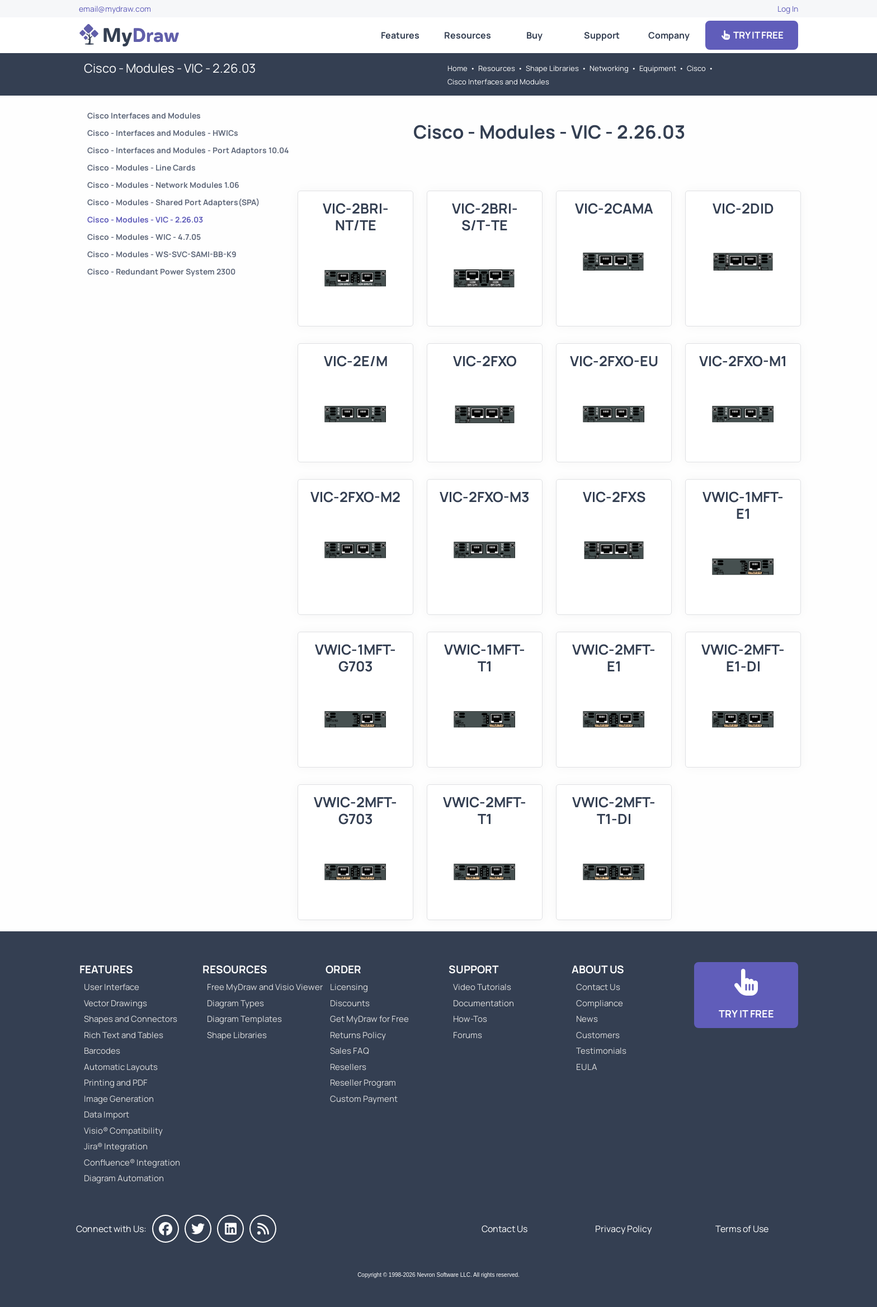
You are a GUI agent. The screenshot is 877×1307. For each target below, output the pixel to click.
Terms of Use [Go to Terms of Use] (741, 1229)
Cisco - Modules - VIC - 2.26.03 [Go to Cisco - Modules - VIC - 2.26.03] (145, 219)
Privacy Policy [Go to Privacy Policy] (623, 1229)
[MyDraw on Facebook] (165, 1229)
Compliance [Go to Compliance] (599, 1003)
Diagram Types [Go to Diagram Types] (235, 1003)
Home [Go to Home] (457, 68)
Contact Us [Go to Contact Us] (598, 987)
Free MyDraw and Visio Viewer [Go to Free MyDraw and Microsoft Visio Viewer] (260, 987)
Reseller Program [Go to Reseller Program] (363, 1082)
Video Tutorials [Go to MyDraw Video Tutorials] (482, 987)
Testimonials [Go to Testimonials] (601, 1051)
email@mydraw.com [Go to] (115, 8)
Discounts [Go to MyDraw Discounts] (350, 1003)
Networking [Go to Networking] (609, 68)
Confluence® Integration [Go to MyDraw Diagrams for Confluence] (132, 1162)
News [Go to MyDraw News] (587, 1019)
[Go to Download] (746, 995)
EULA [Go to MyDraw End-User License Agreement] (586, 1067)
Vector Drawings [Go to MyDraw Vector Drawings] (115, 1003)
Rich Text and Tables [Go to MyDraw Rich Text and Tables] (123, 1035)
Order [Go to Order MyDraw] (343, 969)
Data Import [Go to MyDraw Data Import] (106, 1114)
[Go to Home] (129, 35)
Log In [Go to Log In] (787, 8)
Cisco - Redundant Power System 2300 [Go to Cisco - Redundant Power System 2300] (161, 271)
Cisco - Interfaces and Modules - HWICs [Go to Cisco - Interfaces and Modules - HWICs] (162, 132)
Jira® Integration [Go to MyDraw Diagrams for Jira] (116, 1146)
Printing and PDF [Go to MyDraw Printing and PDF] (116, 1082)
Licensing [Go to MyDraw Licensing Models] (349, 987)
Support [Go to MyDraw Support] (602, 35)
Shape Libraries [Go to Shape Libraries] (552, 68)
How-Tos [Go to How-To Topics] (470, 1019)
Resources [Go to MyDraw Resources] (467, 35)
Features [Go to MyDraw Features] (400, 35)
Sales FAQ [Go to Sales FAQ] (349, 1051)
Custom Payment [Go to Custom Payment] (364, 1099)
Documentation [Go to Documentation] (483, 1003)
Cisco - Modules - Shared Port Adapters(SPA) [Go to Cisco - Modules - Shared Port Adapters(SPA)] (173, 202)
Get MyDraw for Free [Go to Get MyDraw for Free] (369, 1019)
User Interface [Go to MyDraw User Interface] (111, 987)
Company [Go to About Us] (669, 35)
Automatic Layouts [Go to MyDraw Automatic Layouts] (121, 1067)
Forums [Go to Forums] (467, 1035)
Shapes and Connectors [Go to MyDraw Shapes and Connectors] (130, 1019)
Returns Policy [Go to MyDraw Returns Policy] (358, 1035)
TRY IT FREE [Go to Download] (752, 35)
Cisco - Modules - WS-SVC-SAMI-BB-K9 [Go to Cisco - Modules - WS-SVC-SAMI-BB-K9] (162, 254)
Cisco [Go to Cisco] (696, 68)
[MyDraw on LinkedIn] (230, 1229)
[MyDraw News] (262, 1229)
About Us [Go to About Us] (598, 969)
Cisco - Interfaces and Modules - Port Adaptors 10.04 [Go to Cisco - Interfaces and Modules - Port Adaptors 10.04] (188, 150)
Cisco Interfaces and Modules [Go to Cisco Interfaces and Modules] (498, 82)
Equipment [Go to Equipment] (657, 68)
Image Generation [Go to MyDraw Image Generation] (119, 1099)
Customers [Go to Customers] (598, 1035)
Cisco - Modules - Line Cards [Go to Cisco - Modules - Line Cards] (141, 167)
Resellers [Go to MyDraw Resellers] (348, 1067)
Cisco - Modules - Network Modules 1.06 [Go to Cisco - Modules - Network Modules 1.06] (163, 184)
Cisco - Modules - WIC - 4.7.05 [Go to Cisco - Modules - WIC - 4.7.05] (144, 236)
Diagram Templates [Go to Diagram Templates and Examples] (244, 1019)
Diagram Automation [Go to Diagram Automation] (124, 1178)
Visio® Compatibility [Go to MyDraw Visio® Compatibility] (123, 1130)
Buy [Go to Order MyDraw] (534, 35)
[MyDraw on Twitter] (198, 1229)
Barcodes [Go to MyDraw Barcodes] (102, 1051)
